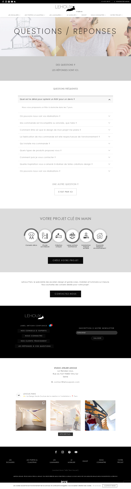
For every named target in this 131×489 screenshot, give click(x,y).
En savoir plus (97, 485)
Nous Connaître (98, 15)
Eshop (84, 15)
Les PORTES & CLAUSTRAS (35, 15)
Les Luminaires (55, 15)
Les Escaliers (14, 15)
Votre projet (116, 15)
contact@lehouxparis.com (88, 1)
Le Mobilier (72, 15)
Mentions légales (18, 476)
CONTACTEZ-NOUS (121, 1)
